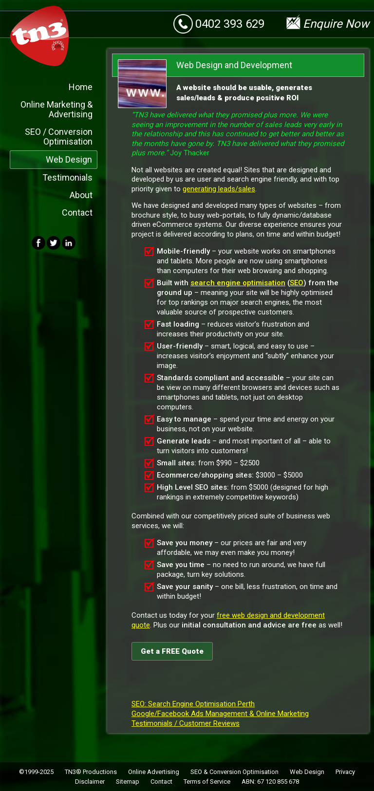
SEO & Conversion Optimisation (234, 771)
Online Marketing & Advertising (56, 109)
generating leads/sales (219, 188)
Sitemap (127, 781)
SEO (296, 282)
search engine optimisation (237, 282)
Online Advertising (153, 771)
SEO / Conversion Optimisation (59, 136)
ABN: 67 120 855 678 (270, 781)
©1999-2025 (36, 771)
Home (81, 86)
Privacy (345, 771)
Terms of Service (207, 781)
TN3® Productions (91, 771)
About (81, 194)
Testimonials (67, 177)
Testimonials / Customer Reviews (185, 722)
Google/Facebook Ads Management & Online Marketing (220, 713)
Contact (77, 212)
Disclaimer (90, 781)
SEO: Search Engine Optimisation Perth (193, 703)
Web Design (69, 159)
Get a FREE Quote (172, 650)
